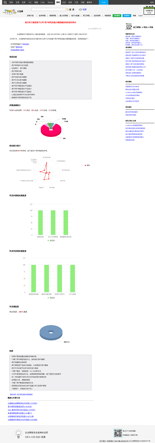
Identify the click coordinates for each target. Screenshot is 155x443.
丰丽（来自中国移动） (133, 38)
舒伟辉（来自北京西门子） (134, 45)
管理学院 (52, 16)
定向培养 (97, 16)
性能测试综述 (130, 140)
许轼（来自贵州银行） (133, 40)
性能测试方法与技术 (132, 86)
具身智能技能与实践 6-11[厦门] (20, 413)
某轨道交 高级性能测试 (133, 73)
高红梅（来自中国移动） (133, 36)
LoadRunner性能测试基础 (133, 125)
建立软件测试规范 (131, 112)
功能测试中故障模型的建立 (134, 137)
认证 (64, 2)
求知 (11, 2)
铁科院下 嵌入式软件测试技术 (135, 52)
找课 (84, 9)
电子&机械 (75, 16)
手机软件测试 (130, 98)
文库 (23, 2)
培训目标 (25, 44)
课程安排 (19, 47)
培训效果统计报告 (17, 50)
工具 (76, 2)
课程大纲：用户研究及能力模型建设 (21, 394)
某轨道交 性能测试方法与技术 (135, 55)
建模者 (89, 2)
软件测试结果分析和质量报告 (135, 128)
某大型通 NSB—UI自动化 (134, 70)
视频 (36, 2)
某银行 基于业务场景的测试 (134, 64)
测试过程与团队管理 (132, 89)
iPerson (50, 2)
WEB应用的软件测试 (132, 95)
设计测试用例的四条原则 (133, 134)
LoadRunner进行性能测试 (133, 92)
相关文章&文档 (130, 121)
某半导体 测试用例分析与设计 (135, 61)
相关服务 (128, 107)
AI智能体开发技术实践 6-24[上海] (21, 416)
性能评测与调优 (130, 115)
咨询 (70, 2)
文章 (17, 2)
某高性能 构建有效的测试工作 (135, 67)
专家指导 (108, 16)
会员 (152, 2)
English (140, 15)
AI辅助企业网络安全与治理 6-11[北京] (22, 403)
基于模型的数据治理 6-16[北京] (20, 406)
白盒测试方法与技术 (132, 101)
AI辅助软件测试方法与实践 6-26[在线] (22, 420)
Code (43, 2)
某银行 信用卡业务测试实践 (134, 58)
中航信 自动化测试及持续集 (134, 76)
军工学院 (86, 16)
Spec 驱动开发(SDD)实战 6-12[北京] (21, 410)
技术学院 (42, 16)
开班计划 (30, 16)
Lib (30, 2)
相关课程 (128, 82)
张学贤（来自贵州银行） (133, 43)
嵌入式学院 (64, 16)
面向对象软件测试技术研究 (134, 131)
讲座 (83, 2)
